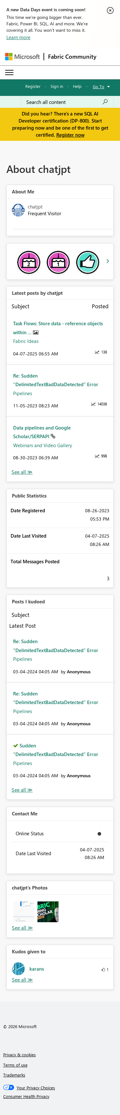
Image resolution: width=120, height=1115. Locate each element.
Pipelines (22, 393)
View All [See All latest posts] (22, 472)
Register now (70, 135)
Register (33, 86)
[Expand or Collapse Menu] (9, 72)
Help (77, 86)
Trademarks (14, 1074)
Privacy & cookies (19, 1054)
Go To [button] (98, 86)
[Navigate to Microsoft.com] (22, 56)
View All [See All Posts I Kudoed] (22, 790)
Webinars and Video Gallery (42, 445)
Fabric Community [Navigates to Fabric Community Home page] (72, 56)
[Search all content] (67, 102)
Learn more (18, 37)
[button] (23, 911)
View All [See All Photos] (22, 928)
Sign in (57, 86)
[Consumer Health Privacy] (60, 1096)
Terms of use (15, 1065)
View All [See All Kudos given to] (22, 979)
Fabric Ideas (25, 341)
